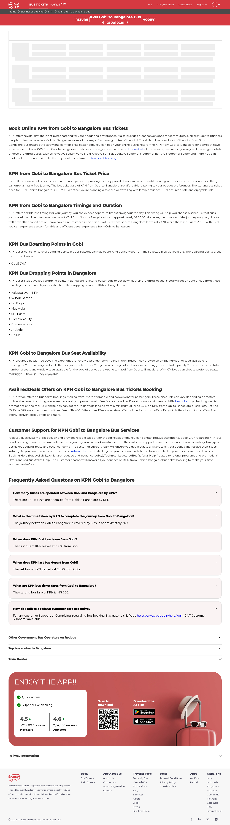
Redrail (194, 782)
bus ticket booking (103, 158)
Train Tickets (88, 782)
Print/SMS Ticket (165, 4)
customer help (79, 451)
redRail (58, 4)
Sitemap (138, 794)
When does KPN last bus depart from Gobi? (45, 562)
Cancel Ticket (185, 4)
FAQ (135, 790)
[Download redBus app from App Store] (144, 723)
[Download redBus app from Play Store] (144, 714)
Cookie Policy (168, 786)
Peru (209, 807)
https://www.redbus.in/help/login (160, 615)
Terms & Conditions (171, 778)
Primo (136, 807)
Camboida (213, 794)
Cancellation (140, 782)
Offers (136, 799)
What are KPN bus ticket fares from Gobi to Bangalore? (54, 585)
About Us (108, 778)
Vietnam (212, 799)
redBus (66, 789)
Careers (107, 790)
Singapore (213, 786)
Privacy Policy (168, 782)
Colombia (212, 803)
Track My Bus (140, 778)
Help (150, 4)
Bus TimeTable (141, 811)
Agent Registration (114, 786)
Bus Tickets (87, 778)
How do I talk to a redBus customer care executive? (51, 609)
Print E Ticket (140, 786)
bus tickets (182, 401)
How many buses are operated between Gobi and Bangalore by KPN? (65, 493)
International (214, 811)
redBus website (134, 149)
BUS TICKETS (38, 4)
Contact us (109, 782)
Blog (136, 803)
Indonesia (212, 782)
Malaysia (212, 790)
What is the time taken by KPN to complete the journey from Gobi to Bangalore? (73, 516)
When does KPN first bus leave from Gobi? (45, 539)
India (209, 778)
